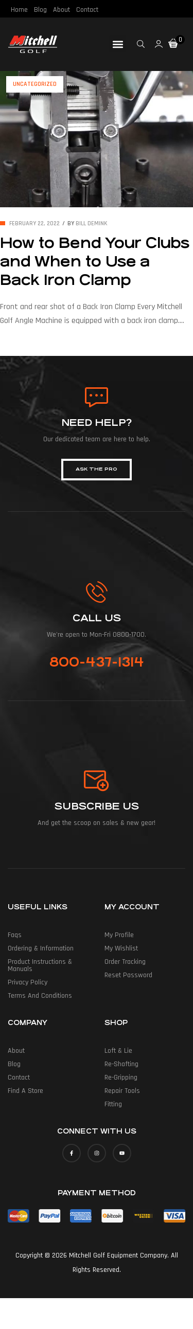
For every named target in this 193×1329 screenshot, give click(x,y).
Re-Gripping (120, 1077)
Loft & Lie (118, 1050)
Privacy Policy (27, 982)
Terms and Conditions (40, 995)
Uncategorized (35, 84)
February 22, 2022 (34, 223)
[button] (117, 43)
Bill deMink (92, 223)
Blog (40, 9)
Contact (87, 9)
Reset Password (128, 975)
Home (19, 9)
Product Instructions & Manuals (40, 965)
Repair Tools (122, 1090)
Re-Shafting (121, 1064)
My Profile (119, 935)
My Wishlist (121, 948)
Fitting (113, 1104)
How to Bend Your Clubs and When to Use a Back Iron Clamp (94, 262)
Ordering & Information (41, 948)
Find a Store (25, 1090)
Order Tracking (125, 961)
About (61, 9)
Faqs (15, 935)
